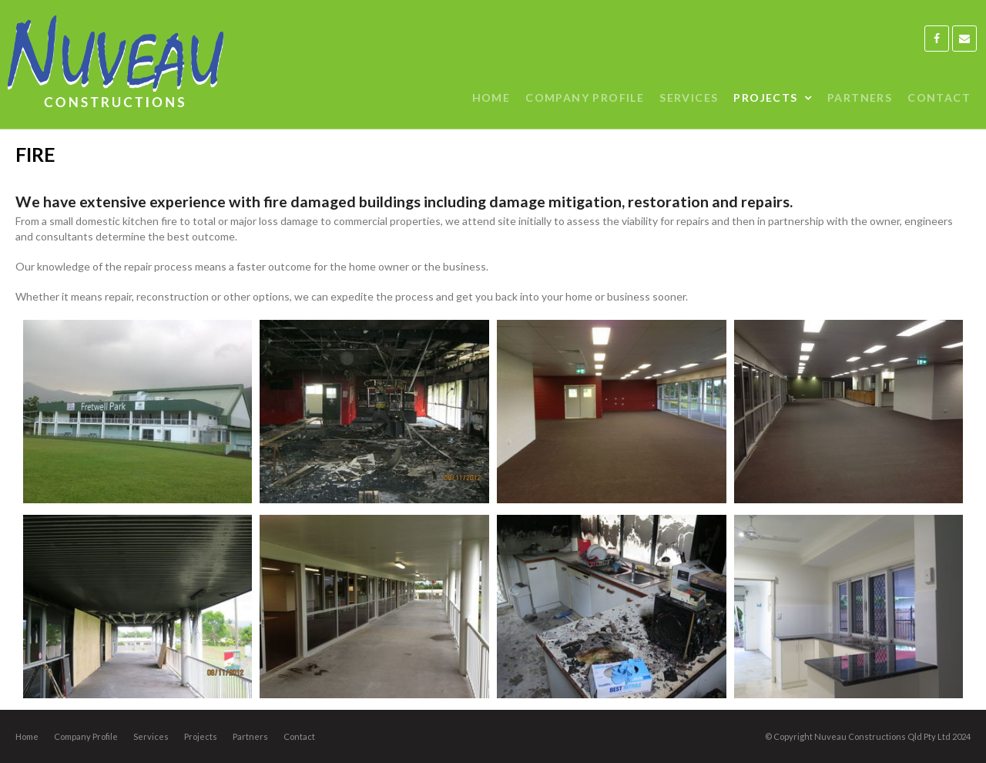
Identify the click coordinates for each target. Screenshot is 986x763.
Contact (299, 736)
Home (27, 736)
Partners (250, 736)
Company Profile (86, 736)
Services (151, 736)
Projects (200, 736)
